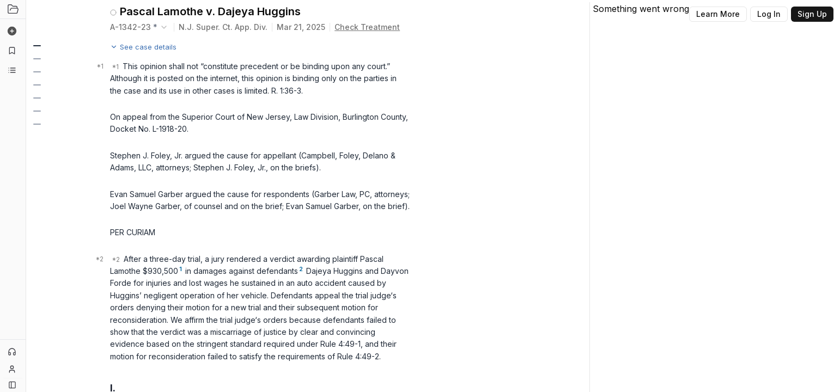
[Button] (12, 385)
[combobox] (139, 27)
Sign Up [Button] (812, 14)
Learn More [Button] (718, 14)
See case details (143, 46)
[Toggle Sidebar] (25, 196)
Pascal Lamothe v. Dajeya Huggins (210, 11)
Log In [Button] (769, 14)
